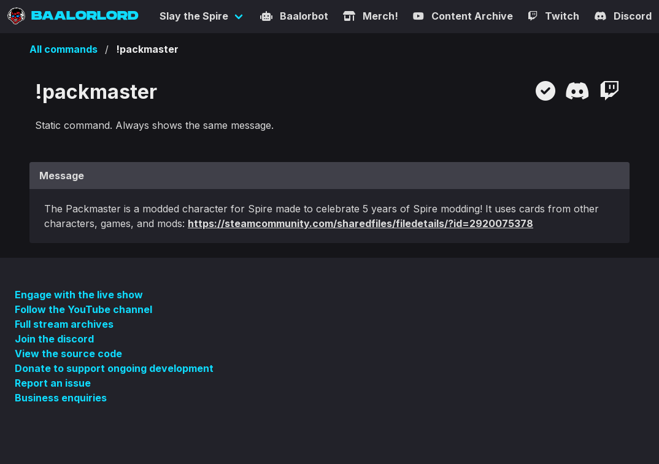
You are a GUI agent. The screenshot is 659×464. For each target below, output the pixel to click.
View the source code (68, 353)
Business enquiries (61, 398)
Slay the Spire (194, 16)
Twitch (553, 16)
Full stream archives (64, 324)
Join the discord (54, 339)
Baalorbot (294, 16)
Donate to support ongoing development (114, 368)
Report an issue (53, 383)
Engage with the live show (79, 294)
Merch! (370, 16)
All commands (63, 49)
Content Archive (463, 16)
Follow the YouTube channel (83, 309)
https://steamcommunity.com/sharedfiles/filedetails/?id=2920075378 (360, 223)
